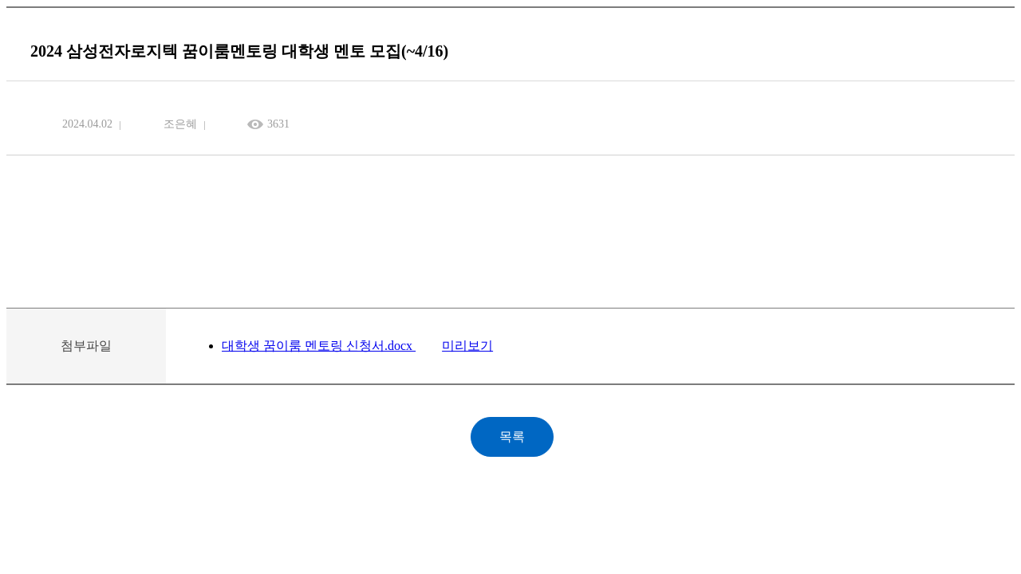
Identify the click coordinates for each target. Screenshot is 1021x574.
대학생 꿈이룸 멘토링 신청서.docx (319, 345)
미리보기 (467, 345)
